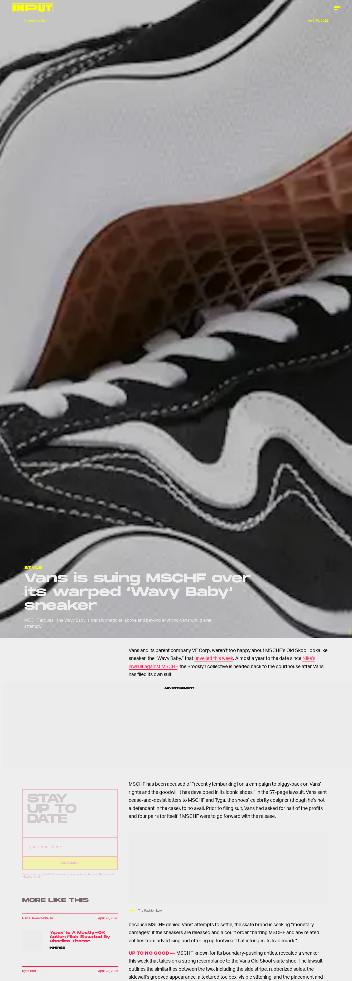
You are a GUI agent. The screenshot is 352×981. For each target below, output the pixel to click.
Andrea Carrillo (35, 20)
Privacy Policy (31, 880)
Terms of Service (98, 877)
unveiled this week (213, 658)
